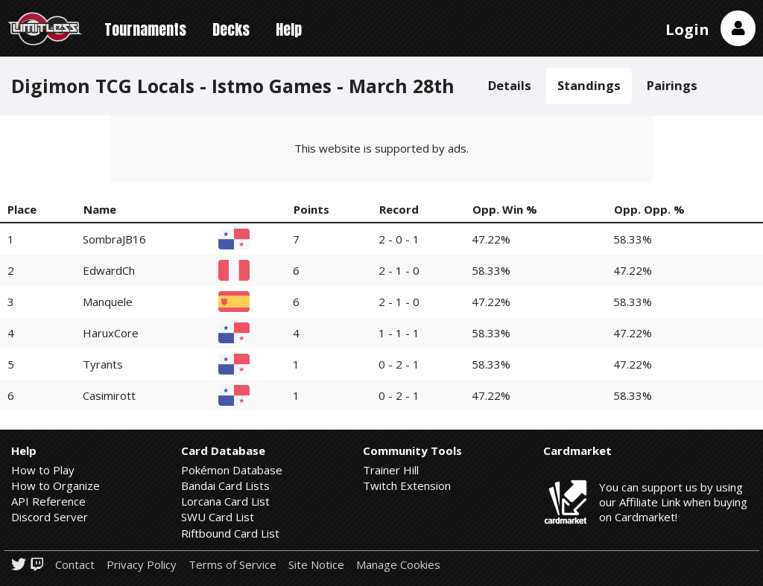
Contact (75, 564)
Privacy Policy (142, 564)
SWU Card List (217, 516)
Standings (589, 85)
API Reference (48, 501)
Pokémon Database (231, 469)
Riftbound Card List (230, 533)
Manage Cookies (398, 564)
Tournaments (145, 29)
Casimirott (109, 395)
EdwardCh (109, 270)
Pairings (672, 85)
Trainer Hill (391, 469)
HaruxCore (111, 332)
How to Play (43, 469)
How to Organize (55, 485)
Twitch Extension (407, 485)
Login (687, 29)
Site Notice (316, 564)
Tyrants (103, 364)
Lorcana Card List (225, 501)
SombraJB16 (114, 239)
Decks (231, 29)
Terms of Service (232, 564)
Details (509, 85)
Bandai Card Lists (225, 485)
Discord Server (49, 516)
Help (289, 29)
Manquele (108, 301)
